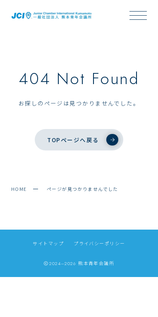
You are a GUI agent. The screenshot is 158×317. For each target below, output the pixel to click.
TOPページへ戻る (82, 140)
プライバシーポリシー (99, 243)
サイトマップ (48, 243)
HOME (19, 189)
